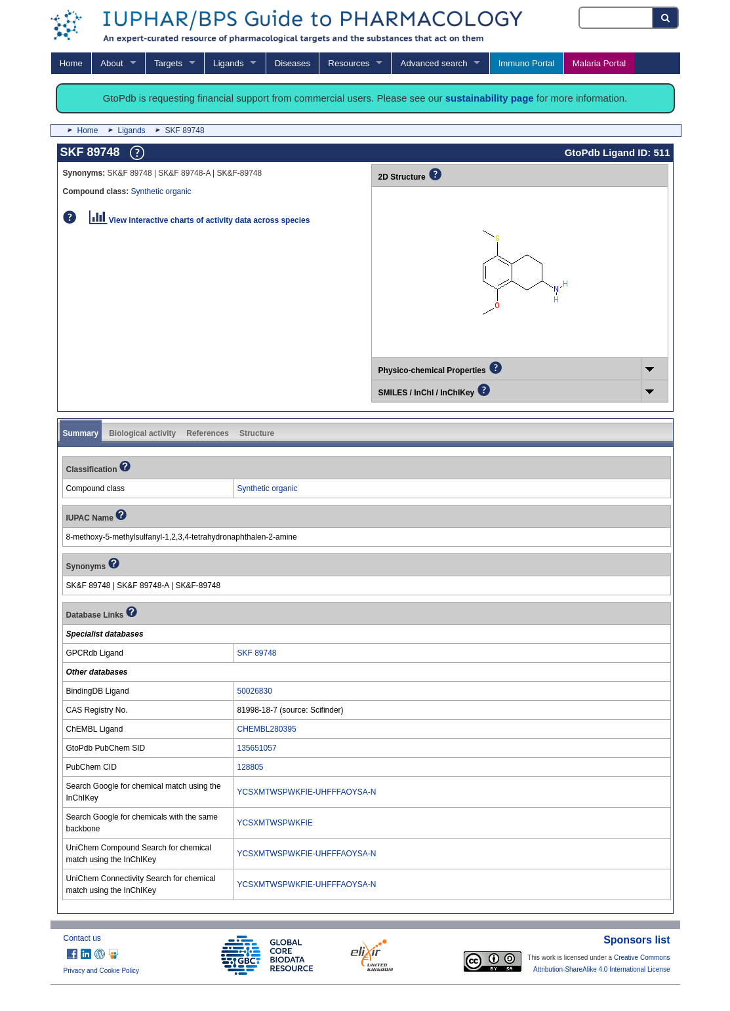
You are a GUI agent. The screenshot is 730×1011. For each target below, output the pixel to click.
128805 (250, 767)
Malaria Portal (599, 63)
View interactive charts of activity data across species (199, 220)
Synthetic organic (161, 191)
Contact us (82, 938)
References (207, 433)
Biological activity (142, 433)
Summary (81, 433)
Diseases (292, 63)
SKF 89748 (257, 653)
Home (71, 63)
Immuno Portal (526, 63)
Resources (348, 63)
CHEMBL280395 (266, 729)
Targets (168, 63)
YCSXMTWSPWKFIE (275, 822)
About (111, 63)
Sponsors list (636, 939)
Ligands (228, 63)
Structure (256, 433)
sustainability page (489, 98)
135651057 (257, 748)
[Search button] (666, 18)
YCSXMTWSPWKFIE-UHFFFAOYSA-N (306, 792)
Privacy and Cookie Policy (102, 970)
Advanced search (434, 63)
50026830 (254, 691)
